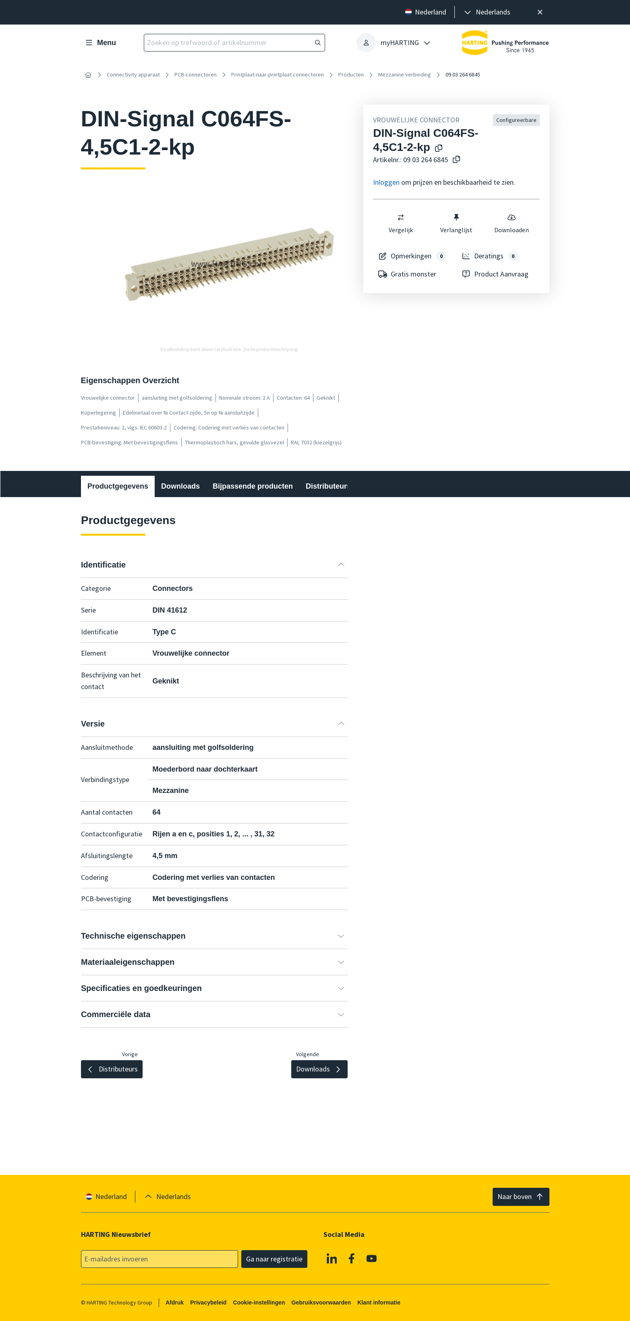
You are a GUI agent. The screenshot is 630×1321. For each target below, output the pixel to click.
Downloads (180, 486)
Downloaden (512, 223)
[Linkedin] (331, 1258)
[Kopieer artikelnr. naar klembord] (455, 160)
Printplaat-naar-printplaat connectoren (277, 74)
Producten (351, 74)
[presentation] (486, 12)
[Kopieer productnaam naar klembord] (437, 148)
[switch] (400, 217)
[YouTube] (371, 1258)
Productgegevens (117, 486)
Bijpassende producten (253, 486)
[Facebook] (351, 1258)
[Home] (88, 75)
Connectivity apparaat (133, 74)
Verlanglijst (456, 223)
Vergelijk (401, 223)
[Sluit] (540, 12)
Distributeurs (328, 486)
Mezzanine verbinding (404, 74)
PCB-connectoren (195, 74)
